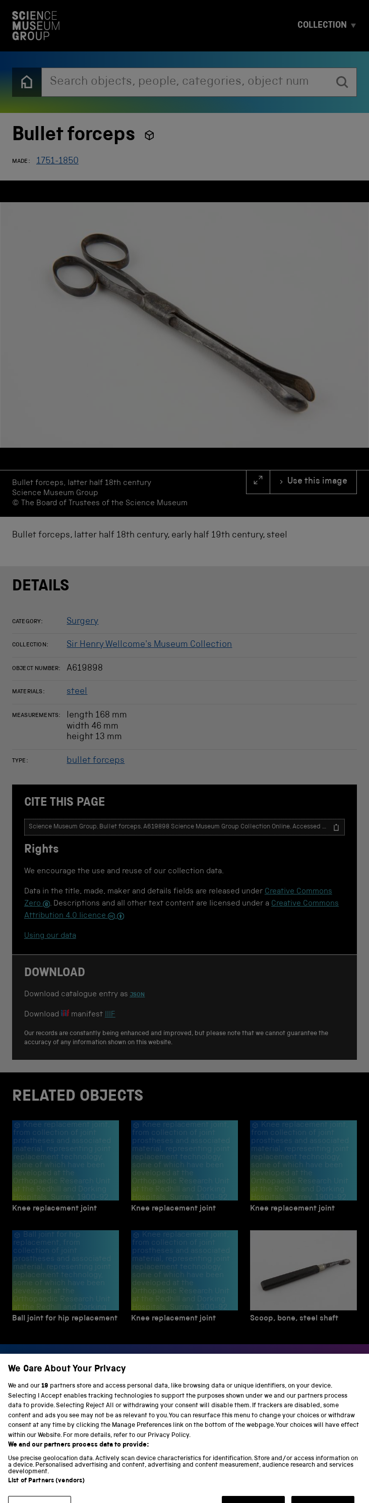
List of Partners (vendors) (46, 1490)
